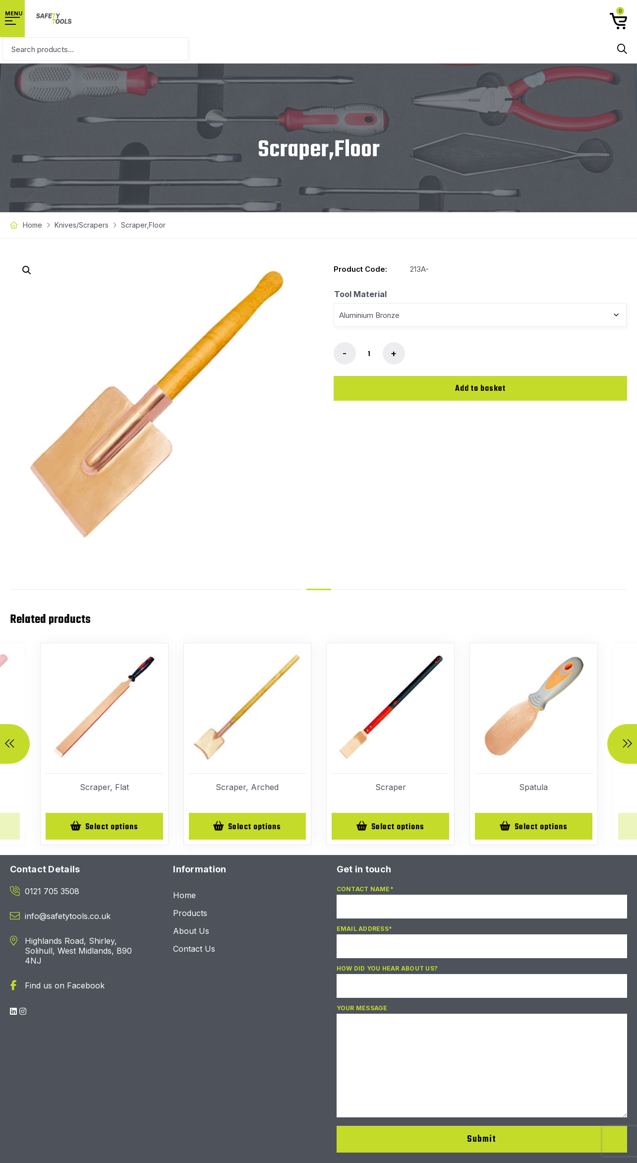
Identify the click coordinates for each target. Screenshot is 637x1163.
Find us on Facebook (65, 986)
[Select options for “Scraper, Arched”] (247, 827)
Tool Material (360, 294)
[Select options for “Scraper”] (390, 827)
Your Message (482, 1066)
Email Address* (482, 947)
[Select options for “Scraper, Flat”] (104, 827)
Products (190, 914)
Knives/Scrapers (82, 225)
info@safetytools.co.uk (68, 917)
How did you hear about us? (482, 986)
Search (622, 49)
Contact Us (194, 950)
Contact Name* (482, 907)
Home (32, 225)
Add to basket (480, 388)
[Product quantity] (369, 354)
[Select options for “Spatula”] (533, 827)
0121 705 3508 (52, 892)
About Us (191, 932)
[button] (27, 270)
